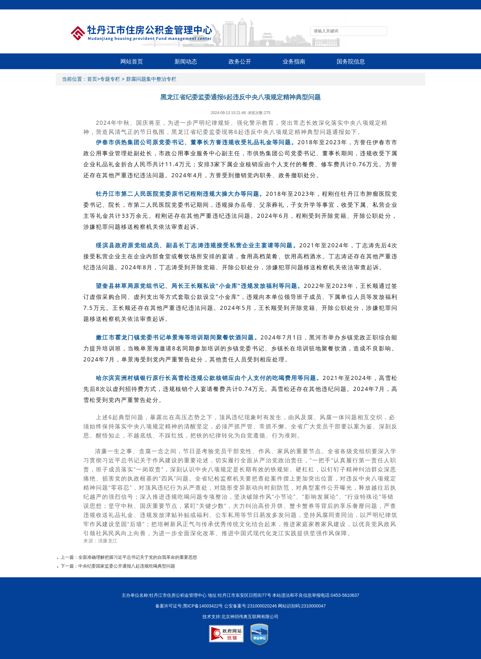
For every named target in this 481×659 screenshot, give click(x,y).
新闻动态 (185, 61)
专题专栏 (110, 79)
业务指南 (294, 61)
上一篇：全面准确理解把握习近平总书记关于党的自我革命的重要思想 (129, 557)
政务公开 (240, 61)
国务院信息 (351, 61)
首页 (92, 79)
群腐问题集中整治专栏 (151, 79)
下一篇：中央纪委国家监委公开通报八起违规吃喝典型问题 (118, 565)
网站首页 (131, 61)
